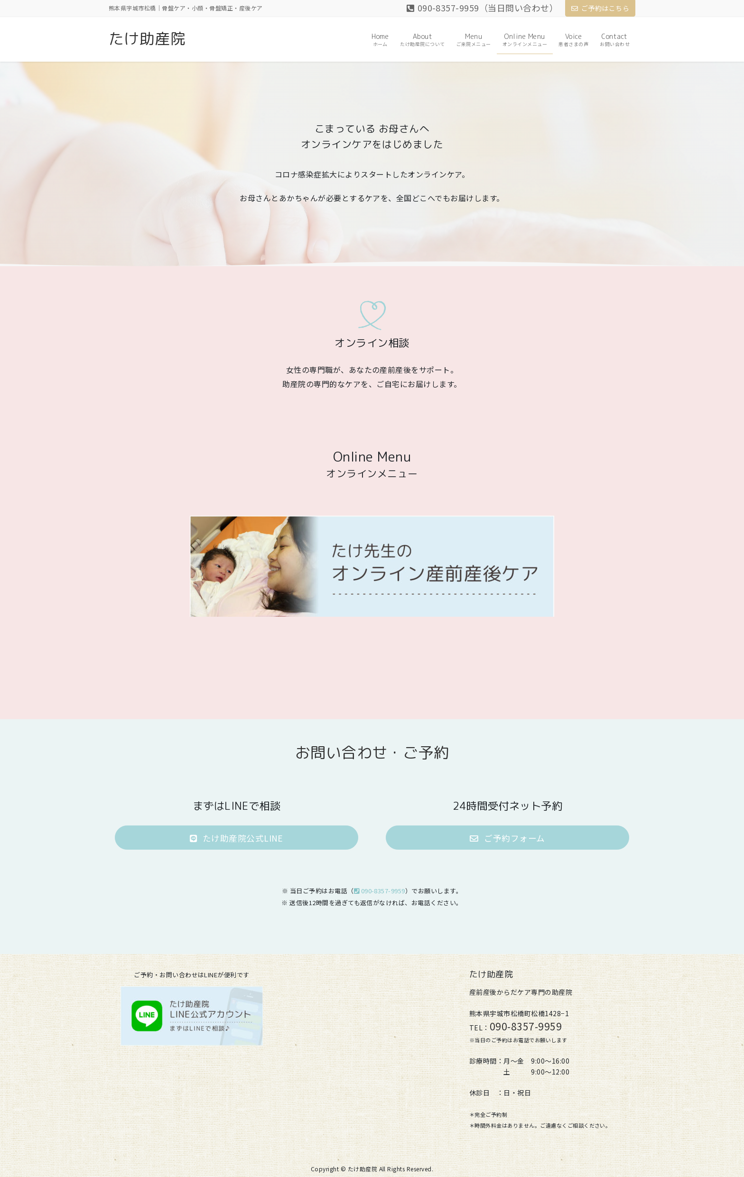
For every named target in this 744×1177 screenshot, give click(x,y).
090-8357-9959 (379, 890)
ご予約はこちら (600, 8)
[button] (236, 837)
